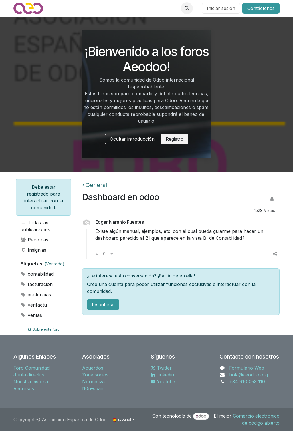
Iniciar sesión (221, 8)
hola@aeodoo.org (248, 375)
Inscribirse (103, 304)
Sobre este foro (43, 329)
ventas (31, 315)
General (94, 185)
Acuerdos (92, 368)
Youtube (163, 381)
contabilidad (37, 274)
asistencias (35, 294)
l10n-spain (93, 388)
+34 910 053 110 (247, 381)
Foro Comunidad (31, 368)
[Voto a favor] (97, 253)
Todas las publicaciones (35, 226)
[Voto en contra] (112, 253)
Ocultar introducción (132, 139)
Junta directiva (29, 375)
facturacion (36, 284)
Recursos (23, 388)
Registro (174, 139)
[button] (187, 8)
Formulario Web (246, 368)
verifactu (33, 305)
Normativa (93, 381)
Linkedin (162, 375)
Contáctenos (261, 8)
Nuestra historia (30, 381)
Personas (34, 240)
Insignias (33, 250)
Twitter (161, 368)
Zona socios (95, 375)
